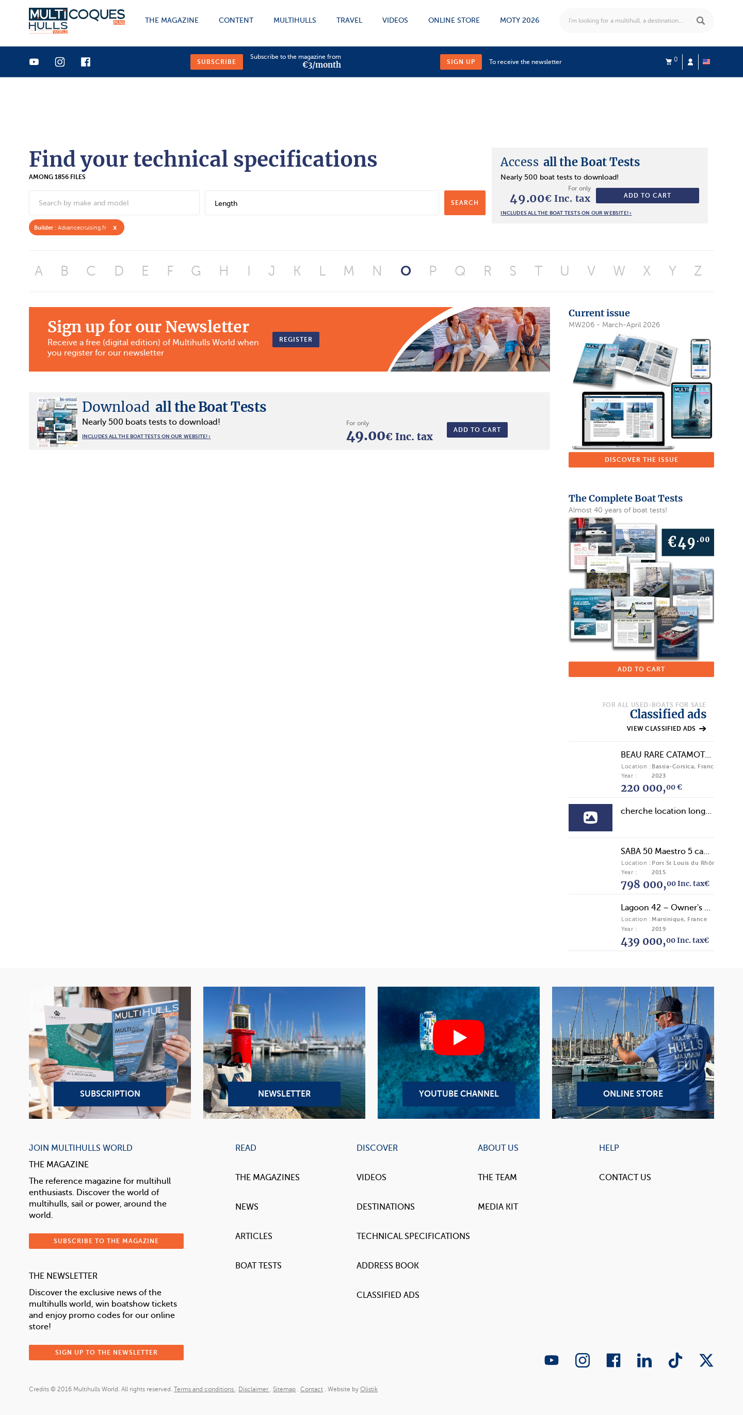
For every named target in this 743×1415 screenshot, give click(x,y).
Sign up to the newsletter (106, 1352)
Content (236, 20)
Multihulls (294, 20)
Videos (395, 20)
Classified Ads (388, 1295)
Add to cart (647, 195)
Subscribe (216, 62)
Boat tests (258, 1266)
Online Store (633, 1053)
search (465, 202)
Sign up (461, 62)
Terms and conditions (204, 1389)
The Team (497, 1177)
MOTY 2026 (519, 20)
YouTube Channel (459, 1053)
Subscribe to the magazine (106, 1241)
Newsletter (284, 1053)
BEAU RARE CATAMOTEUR (671, 755)
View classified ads (666, 728)
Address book (388, 1266)
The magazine (172, 20)
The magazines (267, 1177)
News (247, 1207)
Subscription (110, 1053)
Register (296, 339)
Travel (349, 20)
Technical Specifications (413, 1236)
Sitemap (284, 1389)
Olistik (369, 1389)
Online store (454, 20)
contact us (625, 1177)
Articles (253, 1236)
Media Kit (498, 1207)
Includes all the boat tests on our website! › (566, 213)
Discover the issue (642, 459)
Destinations (386, 1207)
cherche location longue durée (680, 811)
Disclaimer (254, 1389)
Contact (311, 1389)
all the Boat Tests (570, 162)
